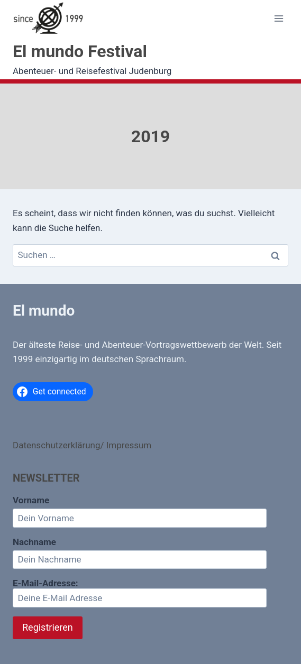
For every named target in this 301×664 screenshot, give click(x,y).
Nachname (34, 542)
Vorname (31, 500)
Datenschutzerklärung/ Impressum (82, 445)
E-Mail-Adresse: (140, 592)
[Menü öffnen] (278, 19)
